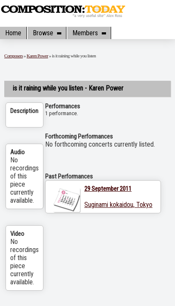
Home (13, 33)
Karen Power (37, 55)
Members (89, 33)
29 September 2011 (108, 189)
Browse (47, 33)
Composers (13, 55)
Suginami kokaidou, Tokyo (118, 205)
